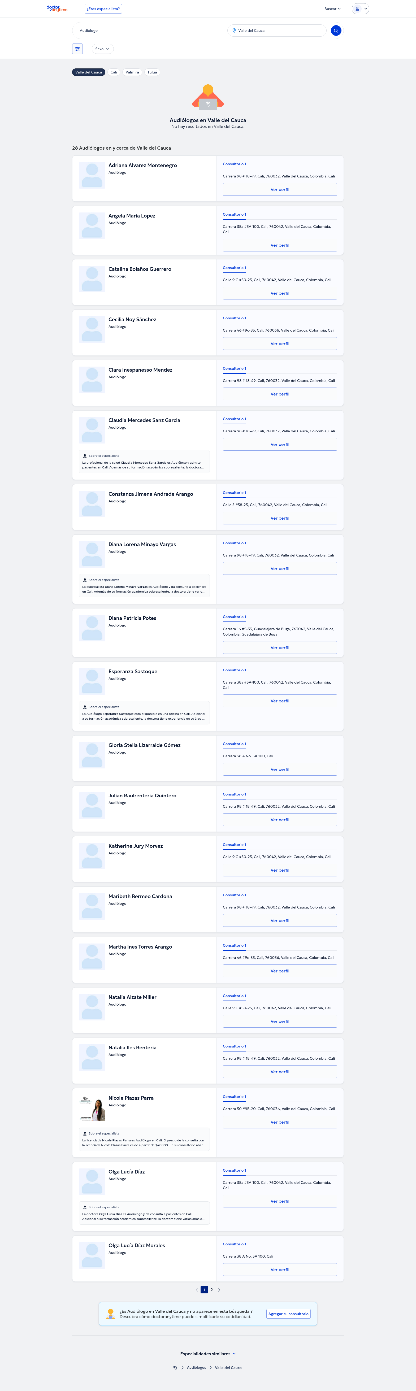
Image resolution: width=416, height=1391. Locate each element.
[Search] (336, 30)
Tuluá (152, 72)
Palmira (132, 72)
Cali (114, 72)
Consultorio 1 (234, 164)
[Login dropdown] (360, 8)
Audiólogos (196, 1368)
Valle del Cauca (88, 72)
